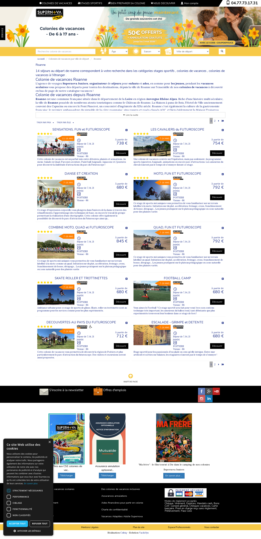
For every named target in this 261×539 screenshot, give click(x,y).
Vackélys (144, 532)
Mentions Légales (90, 527)
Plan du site (138, 527)
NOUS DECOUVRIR (163, 3)
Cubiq (123, 532)
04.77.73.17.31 (244, 3)
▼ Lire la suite (130, 115)
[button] (28, 530)
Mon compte (189, 3)
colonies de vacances (191, 71)
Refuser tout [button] (39, 523)
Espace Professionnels (179, 527)
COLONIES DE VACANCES (55, 3)
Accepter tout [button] (17, 523)
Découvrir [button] (121, 153)
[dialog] (28, 487)
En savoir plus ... (173, 475)
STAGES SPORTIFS (90, 3)
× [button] (49, 442)
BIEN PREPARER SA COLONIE (126, 3)
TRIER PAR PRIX (44, 122)
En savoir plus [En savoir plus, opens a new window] (31, 483)
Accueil (40, 58)
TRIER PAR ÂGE (64, 122)
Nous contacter (211, 527)
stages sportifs (164, 71)
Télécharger (66, 475)
